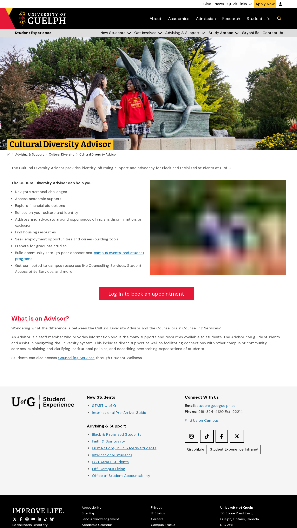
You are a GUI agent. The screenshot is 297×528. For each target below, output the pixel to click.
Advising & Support (29, 154)
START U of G (104, 406)
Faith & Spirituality (108, 441)
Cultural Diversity (61, 154)
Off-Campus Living (108, 469)
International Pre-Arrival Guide (119, 412)
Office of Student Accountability (121, 476)
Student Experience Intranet (236, 450)
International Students (112, 455)
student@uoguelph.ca (216, 406)
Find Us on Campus (202, 420)
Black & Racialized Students (116, 434)
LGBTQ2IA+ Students (110, 462)
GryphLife (196, 450)
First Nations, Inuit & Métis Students (124, 448)
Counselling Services (76, 358)
